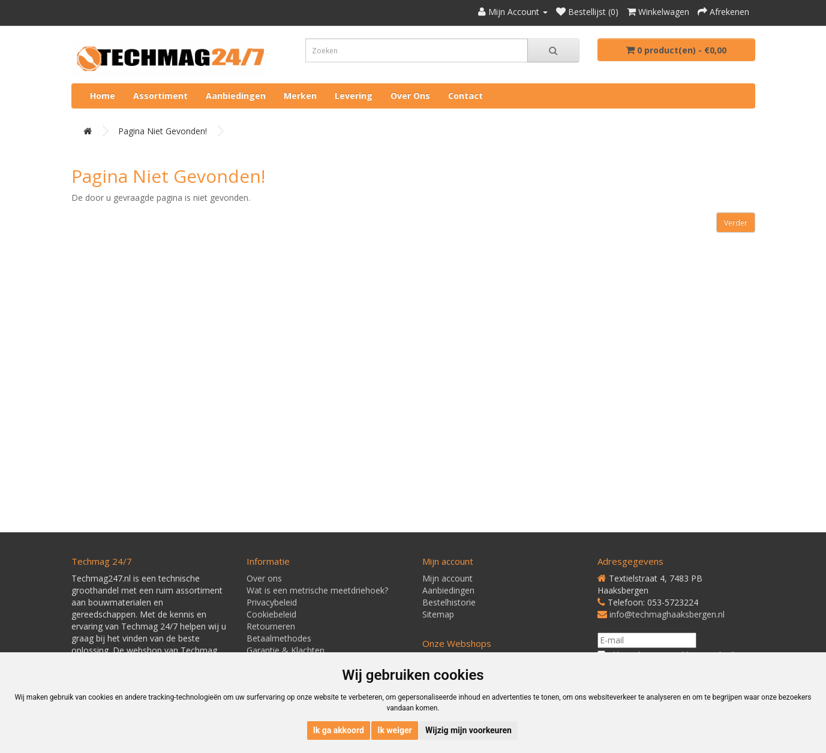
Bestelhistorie (449, 602)
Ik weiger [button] (394, 730)
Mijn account (447, 578)
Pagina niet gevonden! (162, 131)
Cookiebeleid (271, 614)
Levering (354, 95)
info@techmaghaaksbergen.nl (667, 614)
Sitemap (438, 614)
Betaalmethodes (279, 638)
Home (102, 95)
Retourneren (271, 626)
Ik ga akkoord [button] (338, 730)
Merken (300, 95)
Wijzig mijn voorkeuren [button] (468, 730)
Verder (735, 223)
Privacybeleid (272, 602)
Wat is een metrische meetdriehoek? (317, 590)
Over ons (410, 95)
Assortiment (160, 95)
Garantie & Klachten (286, 650)
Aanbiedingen (236, 95)
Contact (465, 95)
